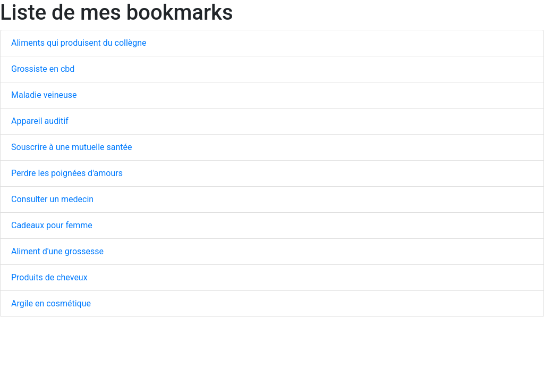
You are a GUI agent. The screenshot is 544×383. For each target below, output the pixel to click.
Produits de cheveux (49, 277)
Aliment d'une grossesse (57, 251)
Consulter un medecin (52, 199)
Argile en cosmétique (51, 303)
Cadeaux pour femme (51, 225)
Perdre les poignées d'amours (67, 173)
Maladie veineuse (44, 95)
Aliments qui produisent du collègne (79, 43)
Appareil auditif (40, 121)
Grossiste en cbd (42, 69)
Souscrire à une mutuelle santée (71, 147)
